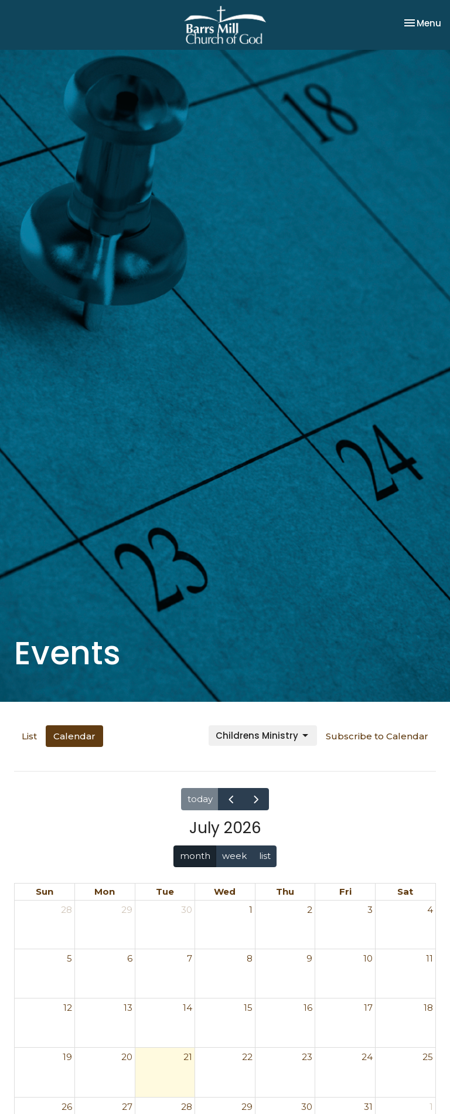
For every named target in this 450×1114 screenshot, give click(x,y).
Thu (285, 891)
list (265, 855)
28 (66, 909)
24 (367, 1056)
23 (307, 1056)
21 (187, 1056)
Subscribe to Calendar (377, 736)
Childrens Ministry (263, 735)
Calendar (74, 736)
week (234, 855)
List (29, 736)
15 (248, 1007)
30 (186, 909)
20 (126, 1056)
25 (427, 1056)
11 (429, 958)
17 (368, 1007)
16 (308, 1007)
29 (126, 909)
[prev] (231, 799)
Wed (225, 891)
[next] (256, 799)
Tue (165, 891)
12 (67, 1007)
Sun (44, 891)
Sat (405, 891)
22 (247, 1056)
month (195, 855)
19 (67, 1056)
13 (128, 1007)
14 (187, 1007)
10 (368, 958)
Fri (345, 891)
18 (428, 1007)
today (200, 798)
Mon (104, 891)
